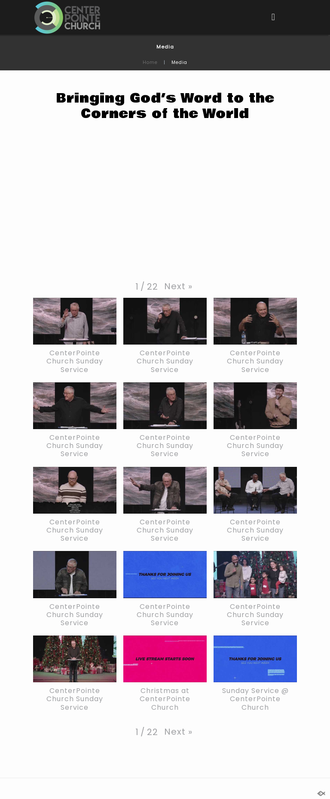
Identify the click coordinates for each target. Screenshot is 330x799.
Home (150, 62)
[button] (178, 286)
